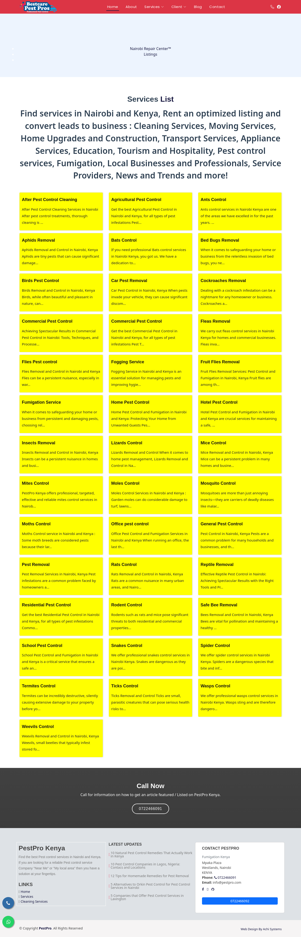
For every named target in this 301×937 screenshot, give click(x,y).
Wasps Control (215, 686)
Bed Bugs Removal (220, 240)
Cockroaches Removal (223, 280)
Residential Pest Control (46, 605)
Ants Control (213, 199)
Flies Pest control (39, 362)
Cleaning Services (34, 901)
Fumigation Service (41, 402)
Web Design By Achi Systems (261, 929)
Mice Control (213, 443)
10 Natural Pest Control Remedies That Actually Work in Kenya (151, 854)
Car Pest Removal (129, 280)
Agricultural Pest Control (136, 199)
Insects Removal (38, 443)
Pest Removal (36, 564)
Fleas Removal (215, 321)
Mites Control (35, 483)
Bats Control (124, 240)
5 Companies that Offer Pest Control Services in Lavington (147, 897)
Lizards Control (126, 443)
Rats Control (124, 564)
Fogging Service (127, 362)
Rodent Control (126, 605)
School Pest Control (42, 645)
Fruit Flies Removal (220, 362)
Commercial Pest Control (47, 321)
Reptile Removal (217, 564)
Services (27, 896)
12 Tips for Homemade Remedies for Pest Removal (150, 876)
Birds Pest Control (40, 280)
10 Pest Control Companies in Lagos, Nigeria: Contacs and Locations (145, 866)
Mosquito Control (218, 483)
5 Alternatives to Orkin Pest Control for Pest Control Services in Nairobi (150, 886)
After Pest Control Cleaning (49, 199)
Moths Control (36, 524)
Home (25, 891)
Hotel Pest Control (219, 402)
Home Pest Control (130, 402)
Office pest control (130, 524)
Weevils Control (38, 726)
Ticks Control (124, 686)
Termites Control (38, 686)
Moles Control (125, 483)
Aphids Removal (38, 240)
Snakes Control (126, 645)
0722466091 (150, 809)
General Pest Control (222, 524)
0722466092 (239, 901)
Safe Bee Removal (219, 605)
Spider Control (215, 645)
